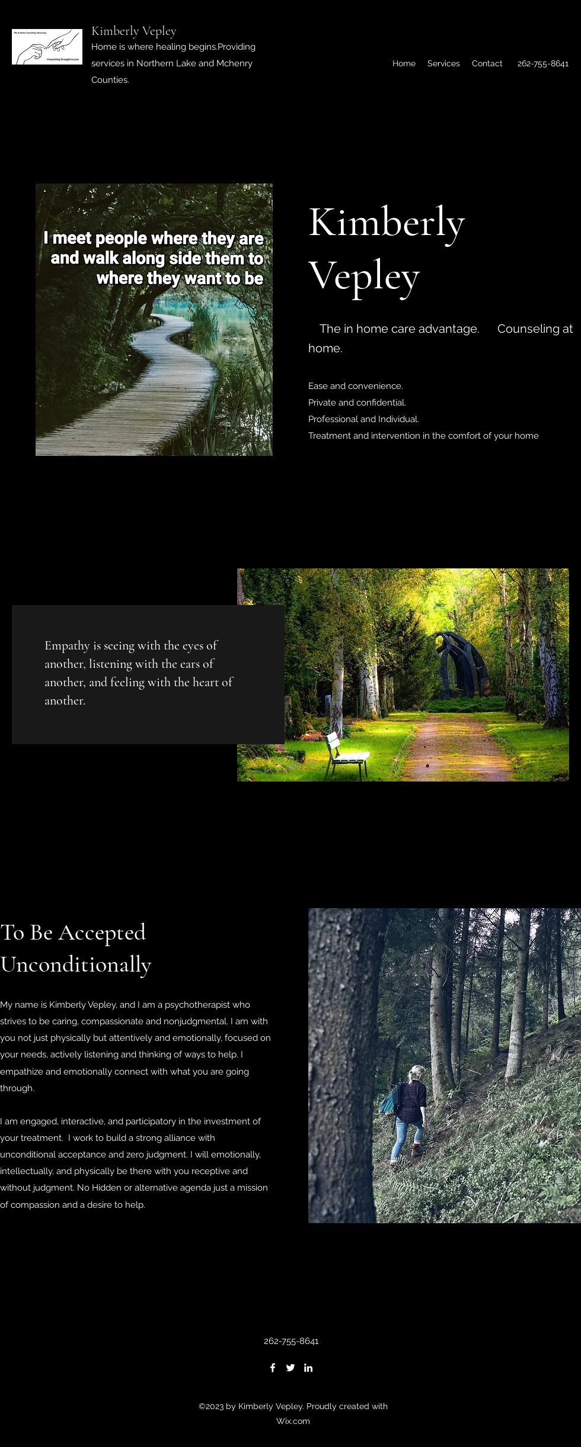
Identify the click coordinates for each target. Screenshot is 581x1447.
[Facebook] (273, 1368)
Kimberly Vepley (134, 30)
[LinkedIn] (308, 1368)
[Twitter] (290, 1368)
